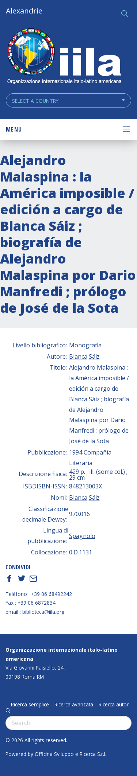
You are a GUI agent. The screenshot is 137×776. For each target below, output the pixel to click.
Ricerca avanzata (73, 704)
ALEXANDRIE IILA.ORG (64, 57)
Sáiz (94, 356)
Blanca (78, 356)
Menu (14, 129)
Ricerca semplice (30, 704)
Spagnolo (82, 536)
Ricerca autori (114, 704)
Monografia (85, 345)
